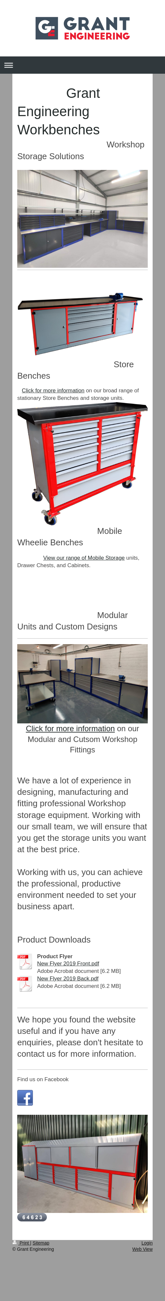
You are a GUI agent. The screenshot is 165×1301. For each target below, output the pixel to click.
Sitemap (41, 1243)
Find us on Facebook (43, 1079)
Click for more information (53, 390)
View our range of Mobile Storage (84, 558)
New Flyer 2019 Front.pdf (68, 964)
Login (147, 1243)
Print (21, 1243)
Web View (142, 1249)
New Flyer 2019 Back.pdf (68, 979)
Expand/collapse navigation (82, 65)
